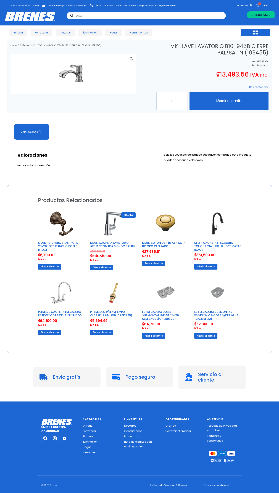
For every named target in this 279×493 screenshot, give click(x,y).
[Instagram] (55, 438)
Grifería (24, 45)
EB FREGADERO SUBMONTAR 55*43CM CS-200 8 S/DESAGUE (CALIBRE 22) (216, 315)
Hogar (87, 447)
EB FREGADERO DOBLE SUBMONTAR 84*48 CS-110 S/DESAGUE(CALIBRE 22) (160, 315)
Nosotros (130, 425)
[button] (255, 32)
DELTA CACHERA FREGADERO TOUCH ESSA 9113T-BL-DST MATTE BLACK (217, 246)
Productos (131, 436)
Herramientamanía (178, 431)
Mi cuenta (242, 5)
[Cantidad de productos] (171, 101)
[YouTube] (65, 438)
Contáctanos (133, 431)
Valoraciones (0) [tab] (32, 132)
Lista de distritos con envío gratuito (138, 444)
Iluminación (90, 442)
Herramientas (92, 452)
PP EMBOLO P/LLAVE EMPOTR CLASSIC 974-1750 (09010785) (111, 313)
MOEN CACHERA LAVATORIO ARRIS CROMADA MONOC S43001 (113, 244)
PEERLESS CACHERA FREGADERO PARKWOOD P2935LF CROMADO (60, 313)
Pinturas (88, 436)
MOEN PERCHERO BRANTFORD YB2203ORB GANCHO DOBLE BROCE (58, 246)
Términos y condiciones (215, 438)
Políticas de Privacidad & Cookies (222, 428)
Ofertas (170, 425)
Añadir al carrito (229, 100)
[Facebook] (45, 438)
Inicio (13, 45)
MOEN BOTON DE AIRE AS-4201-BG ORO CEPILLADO (163, 244)
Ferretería (89, 431)
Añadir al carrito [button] (50, 266)
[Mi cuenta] (250, 5)
